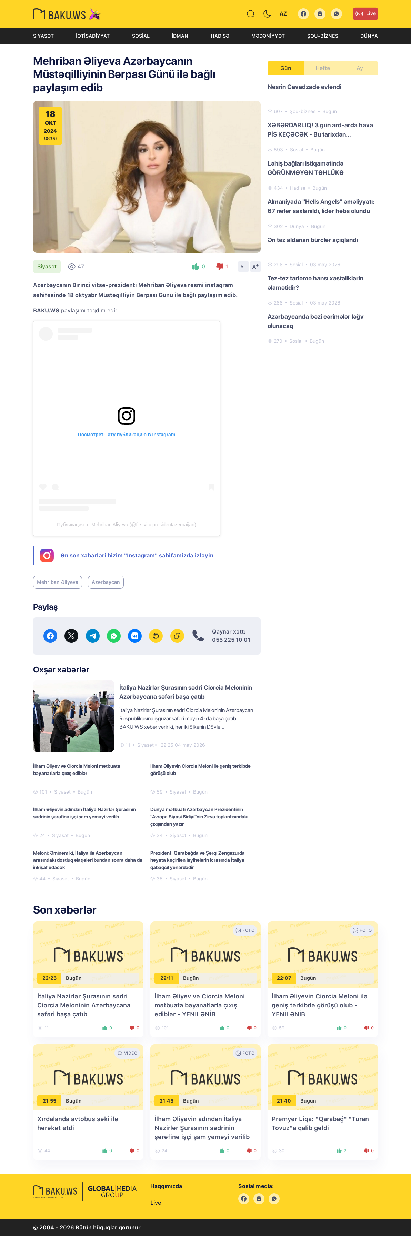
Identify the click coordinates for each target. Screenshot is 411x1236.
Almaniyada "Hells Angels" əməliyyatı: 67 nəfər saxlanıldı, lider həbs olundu (321, 206)
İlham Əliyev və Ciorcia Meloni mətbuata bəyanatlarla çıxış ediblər (76, 769)
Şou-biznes (322, 36)
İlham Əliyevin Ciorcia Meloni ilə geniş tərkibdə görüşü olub (200, 769)
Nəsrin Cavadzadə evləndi (304, 86)
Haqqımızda (166, 1186)
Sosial (141, 36)
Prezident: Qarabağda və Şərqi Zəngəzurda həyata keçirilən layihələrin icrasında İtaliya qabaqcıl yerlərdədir (197, 860)
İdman (180, 36)
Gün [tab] (285, 68)
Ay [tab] (360, 68)
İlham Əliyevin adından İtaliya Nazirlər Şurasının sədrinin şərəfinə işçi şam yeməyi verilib (84, 813)
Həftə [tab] (322, 68)
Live (365, 14)
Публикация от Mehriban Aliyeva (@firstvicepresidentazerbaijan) (126, 524)
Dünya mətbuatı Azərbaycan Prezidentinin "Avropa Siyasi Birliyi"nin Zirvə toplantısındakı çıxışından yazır (199, 817)
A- (243, 266)
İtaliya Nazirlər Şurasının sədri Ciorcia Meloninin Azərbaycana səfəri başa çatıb (83, 1005)
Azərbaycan (106, 582)
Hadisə (220, 36)
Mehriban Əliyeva (57, 582)
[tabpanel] (323, 213)
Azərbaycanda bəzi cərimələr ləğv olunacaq (316, 321)
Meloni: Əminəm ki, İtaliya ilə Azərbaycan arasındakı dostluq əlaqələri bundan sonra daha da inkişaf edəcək (87, 860)
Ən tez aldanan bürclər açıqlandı (313, 239)
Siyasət (43, 36)
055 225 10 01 (231, 640)
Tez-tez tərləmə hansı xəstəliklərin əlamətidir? (315, 283)
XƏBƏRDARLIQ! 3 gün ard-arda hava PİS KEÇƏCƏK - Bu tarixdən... (320, 129)
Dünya (369, 36)
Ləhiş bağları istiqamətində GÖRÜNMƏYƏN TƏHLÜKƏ (306, 168)
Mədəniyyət (268, 36)
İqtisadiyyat (93, 36)
